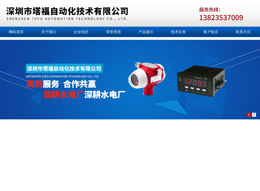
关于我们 (48, 32)
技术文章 (178, 32)
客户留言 (210, 32)
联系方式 (243, 32)
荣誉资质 (113, 32)
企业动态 (81, 32)
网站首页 (16, 32)
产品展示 (146, 32)
